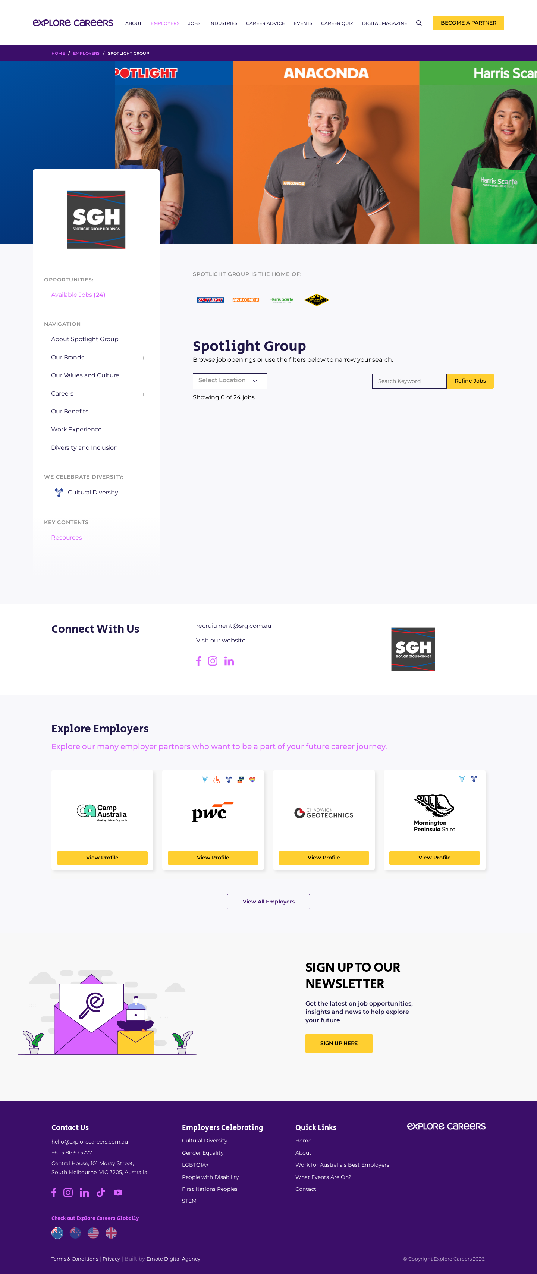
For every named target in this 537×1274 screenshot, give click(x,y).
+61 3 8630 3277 (71, 1152)
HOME (58, 53)
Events (303, 23)
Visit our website (221, 640)
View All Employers (269, 901)
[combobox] (230, 381)
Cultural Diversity (204, 1140)
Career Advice (265, 23)
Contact (305, 1189)
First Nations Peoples (210, 1189)
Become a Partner (468, 22)
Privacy (111, 1259)
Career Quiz (337, 23)
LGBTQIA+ (195, 1164)
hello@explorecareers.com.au (89, 1141)
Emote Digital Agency (173, 1259)
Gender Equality (203, 1152)
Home (303, 1140)
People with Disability (210, 1177)
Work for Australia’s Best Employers (342, 1164)
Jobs (194, 23)
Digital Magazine (384, 23)
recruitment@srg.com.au (233, 625)
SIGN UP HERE (339, 1043)
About (133, 23)
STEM (189, 1201)
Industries (223, 23)
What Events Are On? (323, 1177)
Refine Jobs (470, 380)
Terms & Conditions (74, 1259)
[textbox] (230, 380)
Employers (165, 23)
